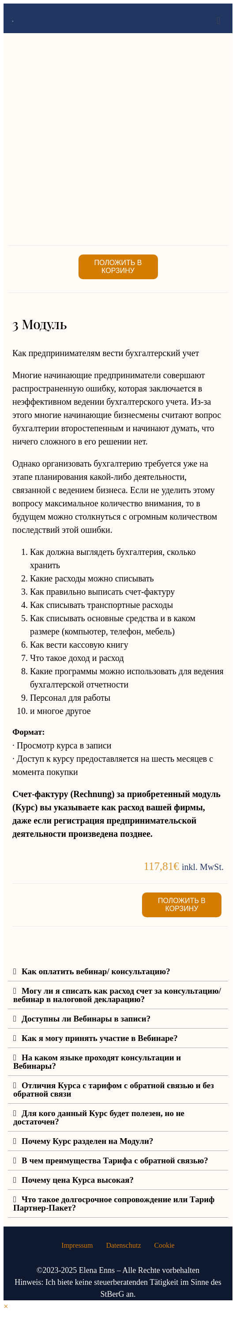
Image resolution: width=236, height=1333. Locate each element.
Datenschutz (123, 1245)
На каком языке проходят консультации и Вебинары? (97, 1062)
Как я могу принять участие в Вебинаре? (100, 1038)
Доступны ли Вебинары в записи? (86, 1018)
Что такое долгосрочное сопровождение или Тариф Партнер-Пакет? (113, 1203)
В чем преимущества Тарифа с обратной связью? (115, 1160)
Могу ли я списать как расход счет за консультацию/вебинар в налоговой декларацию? (117, 995)
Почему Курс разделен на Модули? (87, 1141)
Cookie (164, 1245)
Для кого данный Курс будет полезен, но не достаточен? (98, 1117)
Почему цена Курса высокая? (78, 1180)
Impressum (77, 1245)
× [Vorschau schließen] (6, 1306)
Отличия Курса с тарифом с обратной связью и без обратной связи (113, 1089)
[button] (118, 971)
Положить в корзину (118, 266)
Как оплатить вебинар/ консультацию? (96, 971)
